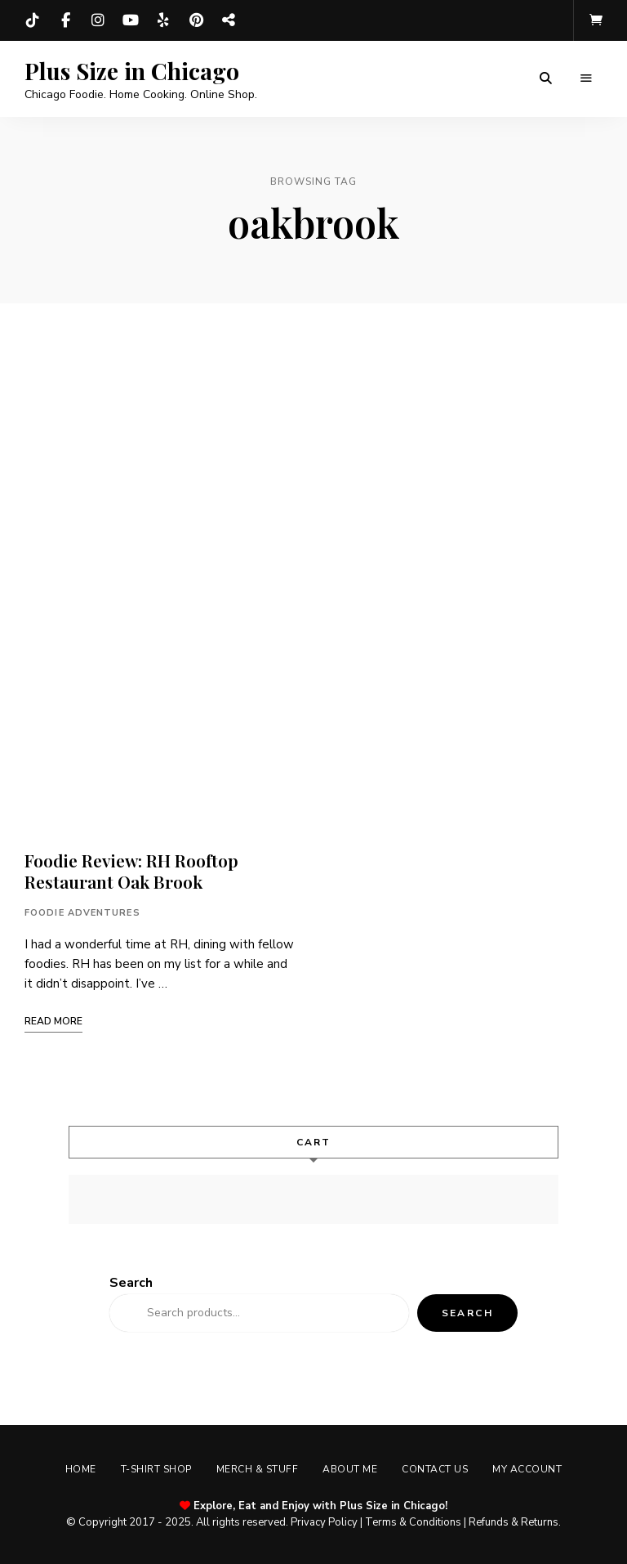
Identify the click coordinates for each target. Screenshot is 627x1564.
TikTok (32, 20)
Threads (228, 20)
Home (80, 1469)
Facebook (65, 20)
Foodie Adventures (82, 913)
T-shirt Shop (156, 1469)
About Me (349, 1469)
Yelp (163, 20)
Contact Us (435, 1469)
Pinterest (196, 20)
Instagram (98, 20)
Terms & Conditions (413, 1522)
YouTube (130, 20)
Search (131, 1283)
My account (527, 1469)
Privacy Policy (324, 1522)
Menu (586, 78)
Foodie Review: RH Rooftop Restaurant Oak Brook (131, 870)
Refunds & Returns (513, 1522)
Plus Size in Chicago (131, 71)
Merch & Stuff (257, 1469)
